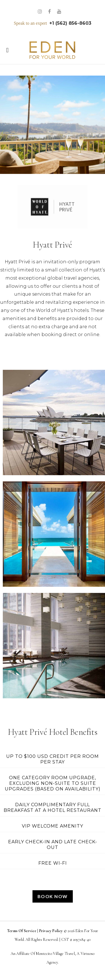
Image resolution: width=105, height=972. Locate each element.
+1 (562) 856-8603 (70, 23)
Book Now (53, 896)
